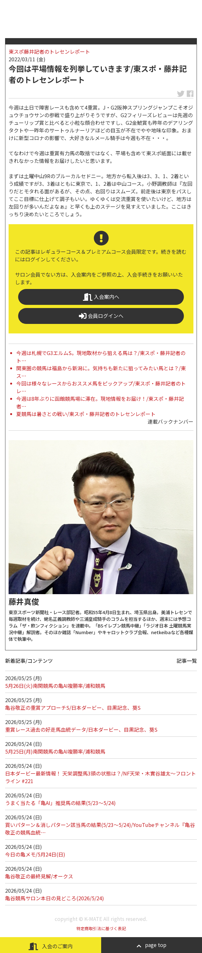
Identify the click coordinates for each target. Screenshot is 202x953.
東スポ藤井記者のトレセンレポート (49, 51)
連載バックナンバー (170, 421)
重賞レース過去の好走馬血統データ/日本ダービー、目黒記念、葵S (81, 729)
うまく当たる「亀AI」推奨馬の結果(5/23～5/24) (60, 803)
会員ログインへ (101, 316)
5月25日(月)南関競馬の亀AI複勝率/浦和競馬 (55, 751)
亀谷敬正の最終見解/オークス (39, 876)
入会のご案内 (51, 946)
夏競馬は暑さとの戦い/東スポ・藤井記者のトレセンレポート (86, 414)
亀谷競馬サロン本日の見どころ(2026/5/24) (54, 898)
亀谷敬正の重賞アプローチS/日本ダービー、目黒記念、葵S (73, 707)
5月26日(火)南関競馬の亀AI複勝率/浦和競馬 (55, 685)
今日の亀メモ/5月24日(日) (35, 854)
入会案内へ (101, 297)
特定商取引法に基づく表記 (101, 928)
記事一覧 (187, 660)
